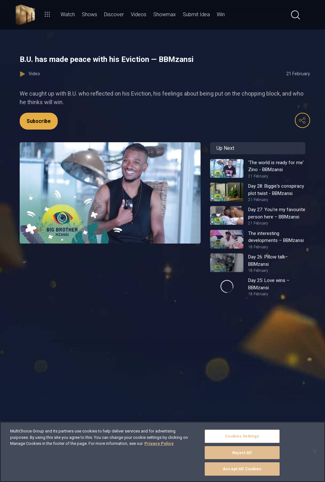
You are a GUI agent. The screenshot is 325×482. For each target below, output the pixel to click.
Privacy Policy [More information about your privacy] (159, 443)
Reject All (242, 452)
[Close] (315, 451)
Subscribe (39, 121)
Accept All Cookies (242, 468)
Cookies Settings (242, 436)
